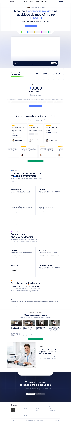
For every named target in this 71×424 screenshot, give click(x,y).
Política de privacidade (53, 413)
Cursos (37, 1)
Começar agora (30, 393)
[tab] (23, 32)
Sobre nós (51, 406)
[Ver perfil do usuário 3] (29, 7)
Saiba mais (54, 63)
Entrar (61, 1)
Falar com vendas (40, 393)
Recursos (32, 1)
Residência (26, 413)
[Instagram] (11, 420)
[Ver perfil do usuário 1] (28, 7)
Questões (25, 406)
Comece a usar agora (31, 25)
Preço (46, 1)
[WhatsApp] (13, 420)
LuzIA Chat (25, 415)
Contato (50, 408)
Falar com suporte (52, 410)
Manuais (37, 408)
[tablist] (35, 32)
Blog (42, 1)
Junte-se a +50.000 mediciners (35, 338)
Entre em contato (43, 363)
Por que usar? (41, 25)
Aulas (25, 410)
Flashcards (26, 408)
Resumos (25, 412)
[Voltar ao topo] (57, 420)
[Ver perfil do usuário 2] (28, 7)
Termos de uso (52, 412)
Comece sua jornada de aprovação (35, 160)
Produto (26, 1)
